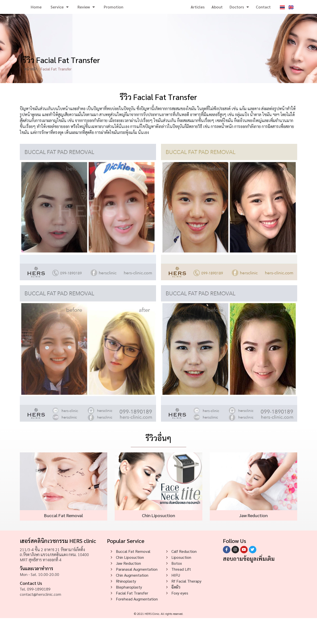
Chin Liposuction (158, 524)
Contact (263, 11)
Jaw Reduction (253, 524)
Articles (198, 11)
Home (36, 11)
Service (60, 11)
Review (86, 11)
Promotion (113, 11)
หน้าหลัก (30, 77)
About (217, 11)
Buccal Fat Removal (63, 524)
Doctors (239, 11)
